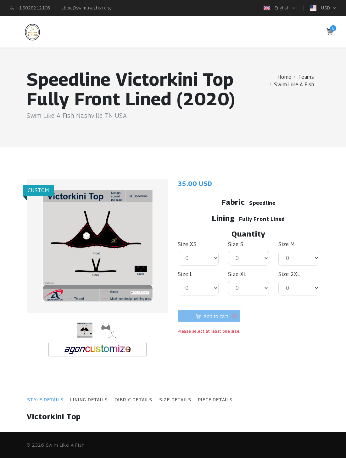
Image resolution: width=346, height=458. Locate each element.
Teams (306, 77)
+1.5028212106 (33, 7)
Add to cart (212, 317)
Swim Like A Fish (294, 85)
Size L (185, 274)
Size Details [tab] (175, 399)
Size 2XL (289, 274)
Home (285, 77)
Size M (286, 244)
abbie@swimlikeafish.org (86, 7)
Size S (236, 244)
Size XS (187, 244)
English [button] (277, 8)
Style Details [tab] (45, 399)
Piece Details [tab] (215, 399)
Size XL (237, 274)
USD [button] (321, 8)
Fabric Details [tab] (133, 399)
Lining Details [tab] (88, 399)
